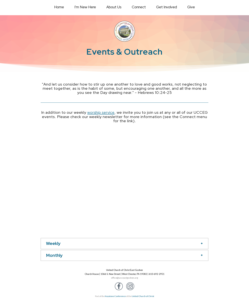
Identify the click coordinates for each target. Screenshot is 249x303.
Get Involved (166, 7)
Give (191, 7)
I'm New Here (85, 7)
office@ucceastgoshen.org (124, 277)
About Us (113, 7)
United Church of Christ (143, 296)
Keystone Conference (115, 296)
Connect (139, 7)
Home (59, 7)
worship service (109, 112)
